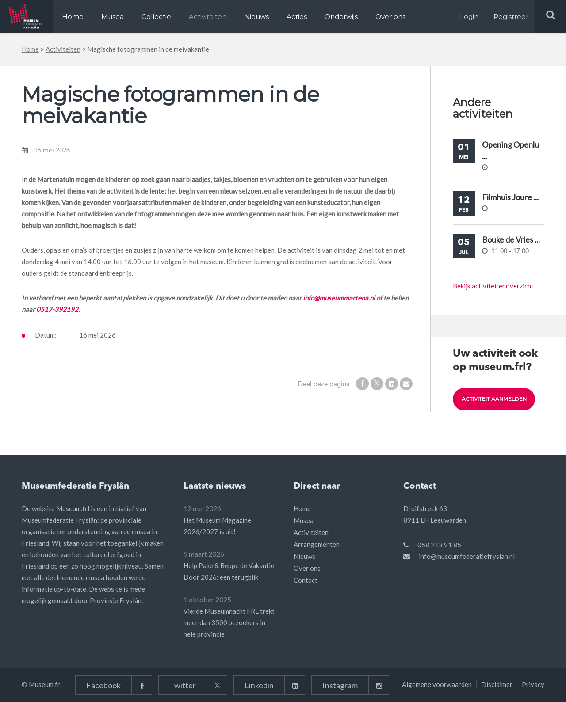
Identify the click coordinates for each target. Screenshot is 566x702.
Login (469, 16)
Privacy (533, 684)
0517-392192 (57, 309)
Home (73, 16)
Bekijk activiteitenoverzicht (493, 286)
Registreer (510, 16)
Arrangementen (317, 544)
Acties (297, 16)
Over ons (390, 16)
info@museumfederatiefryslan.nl (467, 556)
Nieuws (256, 16)
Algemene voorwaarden (437, 684)
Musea (112, 16)
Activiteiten (207, 16)
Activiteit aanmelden (494, 399)
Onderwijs (341, 16)
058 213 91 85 (439, 545)
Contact (305, 580)
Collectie (156, 16)
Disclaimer (496, 684)
